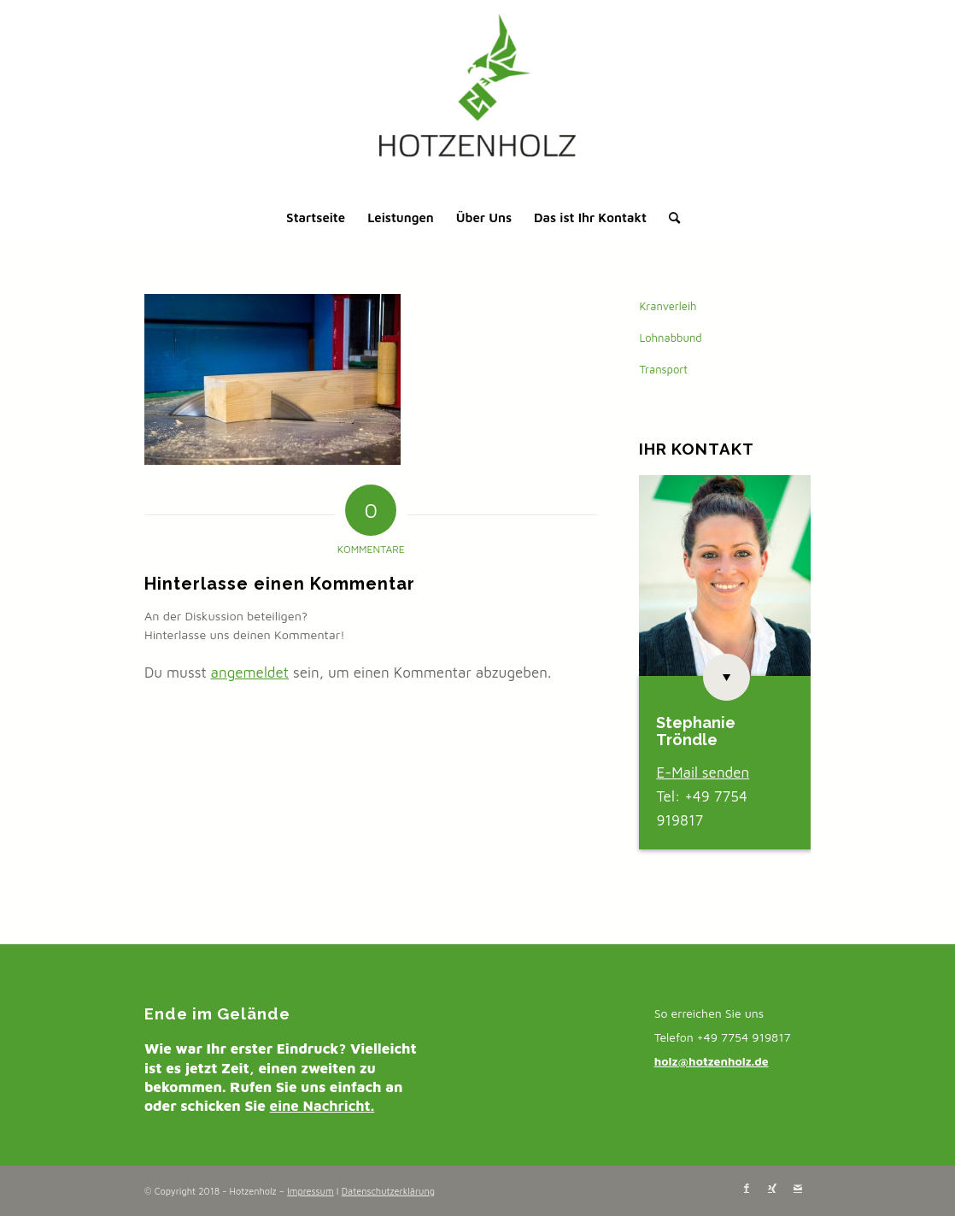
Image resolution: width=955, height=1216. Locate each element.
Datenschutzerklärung (388, 1190)
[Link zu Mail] (798, 1188)
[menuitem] (315, 218)
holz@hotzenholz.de (711, 1061)
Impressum (310, 1190)
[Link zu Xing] (772, 1188)
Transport (663, 369)
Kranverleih (667, 306)
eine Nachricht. (322, 1105)
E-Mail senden (702, 772)
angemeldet (250, 672)
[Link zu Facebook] (746, 1188)
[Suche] (669, 218)
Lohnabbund (670, 337)
